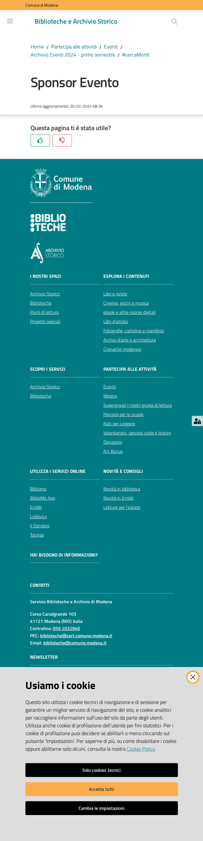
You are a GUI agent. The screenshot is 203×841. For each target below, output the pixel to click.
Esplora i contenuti (126, 276)
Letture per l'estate (121, 507)
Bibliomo (38, 488)
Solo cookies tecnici (101, 770)
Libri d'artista (115, 321)
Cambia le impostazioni (101, 808)
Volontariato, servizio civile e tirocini (137, 432)
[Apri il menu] (9, 21)
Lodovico (38, 516)
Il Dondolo (39, 525)
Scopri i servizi (47, 369)
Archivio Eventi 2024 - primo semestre (73, 55)
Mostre (110, 395)
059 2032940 (66, 628)
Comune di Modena (41, 5)
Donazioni (112, 442)
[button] (174, 21)
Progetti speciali (45, 321)
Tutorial (37, 534)
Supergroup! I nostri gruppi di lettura (137, 405)
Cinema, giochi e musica (126, 302)
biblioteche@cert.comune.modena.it (76, 635)
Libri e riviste (115, 293)
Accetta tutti (101, 789)
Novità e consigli (123, 471)
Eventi (111, 46)
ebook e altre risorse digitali (129, 312)
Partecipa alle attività (74, 46)
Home (37, 46)
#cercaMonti (136, 55)
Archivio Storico (45, 293)
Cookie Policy (141, 749)
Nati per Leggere (119, 423)
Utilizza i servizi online (57, 471)
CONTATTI (39, 585)
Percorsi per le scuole (123, 414)
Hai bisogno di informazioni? (64, 555)
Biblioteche (40, 302)
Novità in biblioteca (121, 488)
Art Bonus (113, 451)
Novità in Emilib (118, 498)
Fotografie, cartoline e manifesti (133, 330)
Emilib (36, 507)
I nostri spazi (45, 276)
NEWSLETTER (44, 657)
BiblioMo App (42, 498)
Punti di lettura (44, 312)
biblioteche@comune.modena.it (75, 642)
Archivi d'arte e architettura (129, 339)
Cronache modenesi (122, 349)
